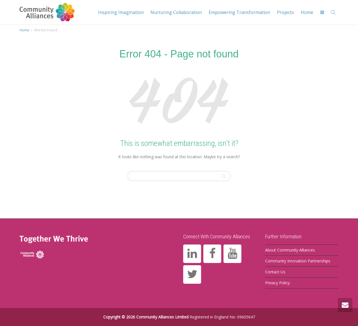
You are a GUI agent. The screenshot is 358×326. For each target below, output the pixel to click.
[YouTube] (232, 253)
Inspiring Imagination (121, 12)
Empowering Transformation (239, 12)
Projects (285, 12)
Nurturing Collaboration (176, 12)
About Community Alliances (290, 250)
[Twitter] (192, 274)
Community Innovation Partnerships (297, 261)
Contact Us (275, 271)
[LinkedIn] (192, 253)
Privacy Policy (277, 282)
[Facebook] (212, 253)
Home (307, 12)
